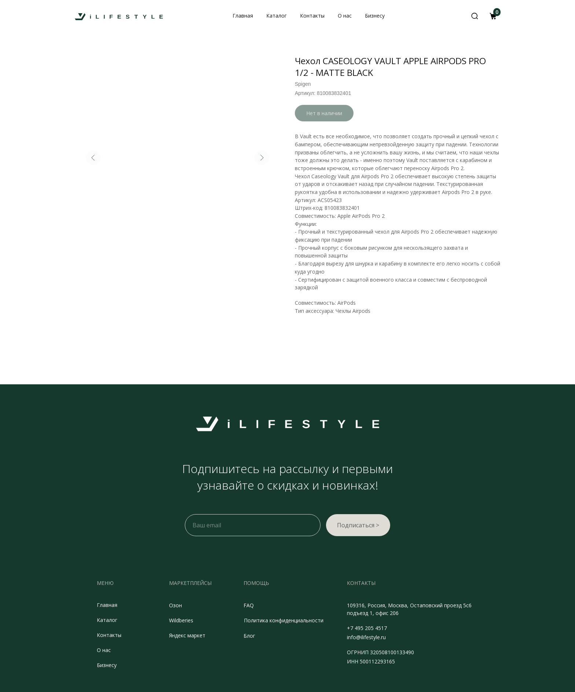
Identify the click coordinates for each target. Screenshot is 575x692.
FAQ (248, 605)
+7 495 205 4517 (367, 628)
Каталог (107, 619)
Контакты (109, 634)
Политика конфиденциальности (283, 620)
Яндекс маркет (187, 635)
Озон (175, 605)
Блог (249, 635)
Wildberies (181, 620)
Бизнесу (107, 665)
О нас (104, 650)
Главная (107, 604)
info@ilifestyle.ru (366, 637)
